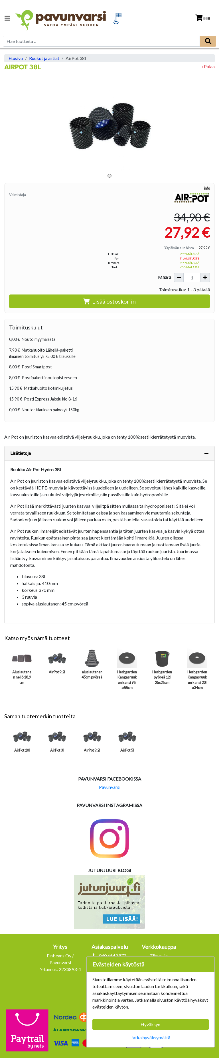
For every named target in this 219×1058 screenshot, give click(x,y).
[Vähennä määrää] (179, 277)
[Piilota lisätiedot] (206, 453)
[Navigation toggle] (7, 18)
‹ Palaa (208, 66)
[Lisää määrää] (205, 277)
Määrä (164, 277)
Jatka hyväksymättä (150, 1037)
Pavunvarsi (109, 787)
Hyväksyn (150, 1024)
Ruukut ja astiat (44, 58)
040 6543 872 (112, 955)
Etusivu (16, 58)
